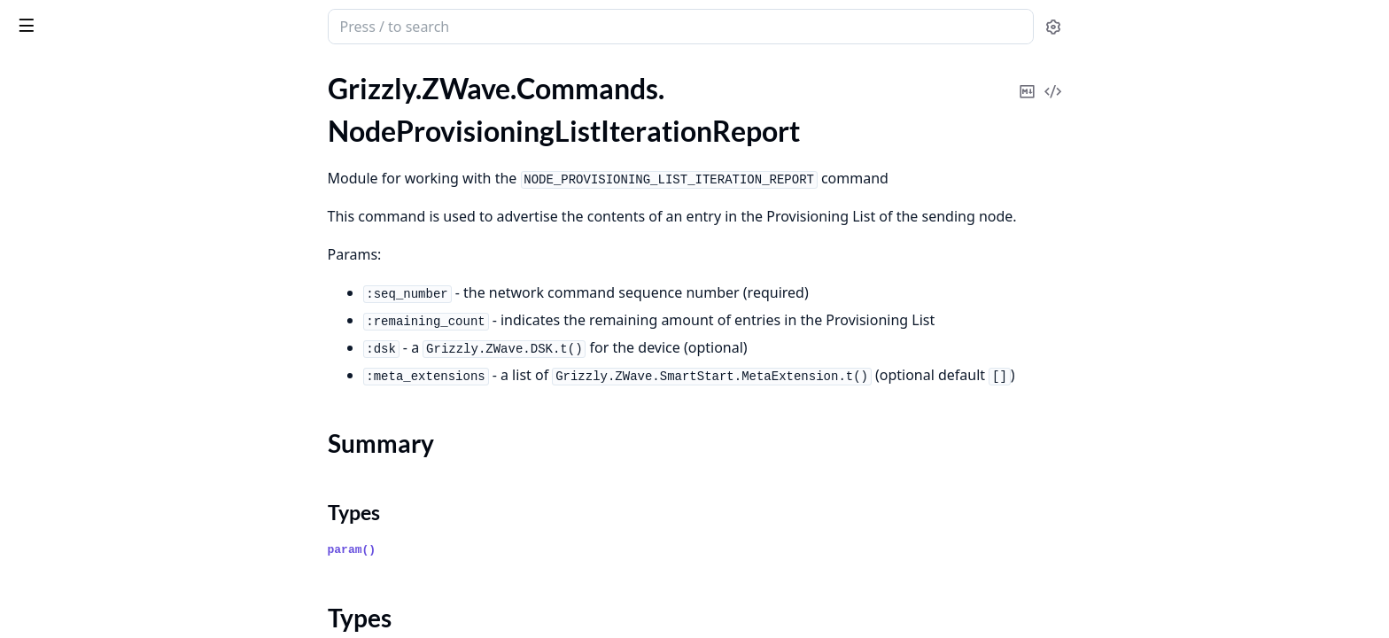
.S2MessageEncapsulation (91, 508)
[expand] (248, 92)
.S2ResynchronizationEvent (96, 556)
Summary (60, 168)
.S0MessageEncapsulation (91, 412)
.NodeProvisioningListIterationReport (125, 136)
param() (485, 549)
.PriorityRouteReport (77, 316)
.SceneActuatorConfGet (85, 603)
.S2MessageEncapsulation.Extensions (125, 532)
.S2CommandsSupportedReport (109, 436)
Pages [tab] (31, 73)
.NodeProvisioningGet (80, 113)
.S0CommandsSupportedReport (109, 388)
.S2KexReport (54, 460)
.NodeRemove (55, 269)
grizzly (87, 17)
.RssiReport (47, 364)
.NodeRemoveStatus (74, 292)
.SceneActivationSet (73, 580)
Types (48, 189)
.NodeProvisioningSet (78, 245)
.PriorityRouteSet (65, 340)
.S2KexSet (43, 484)
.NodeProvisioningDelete (89, 89)
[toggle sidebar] (243, 25)
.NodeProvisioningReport (90, 221)
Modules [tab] (106, 73)
